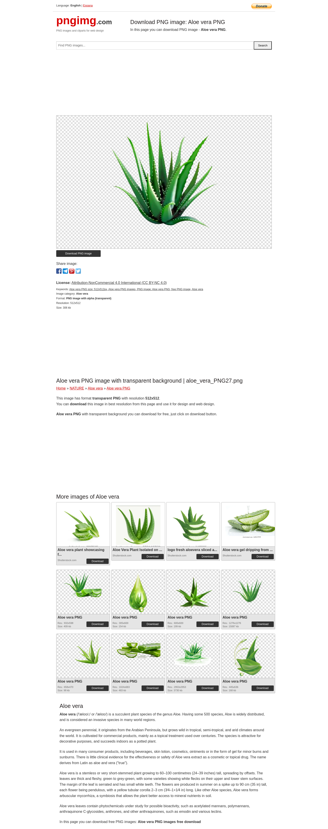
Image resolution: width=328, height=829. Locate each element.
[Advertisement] (164, 84)
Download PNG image (78, 253)
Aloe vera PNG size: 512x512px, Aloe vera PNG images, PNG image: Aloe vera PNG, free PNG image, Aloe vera (136, 289)
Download (97, 561)
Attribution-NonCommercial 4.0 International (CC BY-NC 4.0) (119, 283)
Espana (88, 5)
